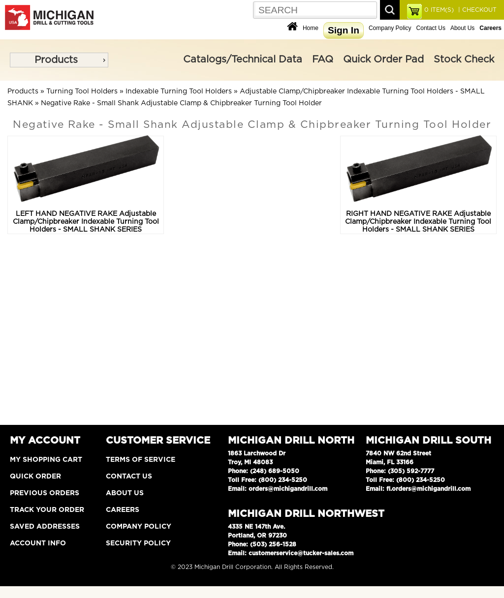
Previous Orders (44, 493)
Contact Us (430, 28)
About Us (462, 28)
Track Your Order (47, 510)
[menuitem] (59, 60)
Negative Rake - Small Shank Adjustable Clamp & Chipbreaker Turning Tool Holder (181, 103)
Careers (122, 510)
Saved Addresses (45, 526)
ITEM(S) (439, 10)
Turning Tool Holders (82, 91)
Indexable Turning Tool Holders (179, 91)
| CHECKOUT (476, 10)
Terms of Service (140, 459)
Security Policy (138, 543)
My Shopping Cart (46, 459)
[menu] (59, 60)
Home (310, 28)
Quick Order (35, 476)
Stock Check (464, 59)
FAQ (322, 59)
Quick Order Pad (383, 59)
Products (56, 60)
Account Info (38, 543)
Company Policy (390, 28)
